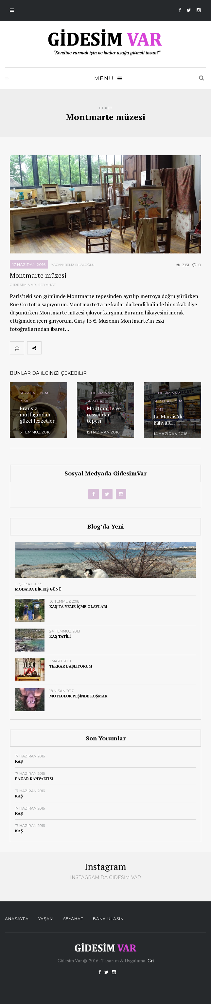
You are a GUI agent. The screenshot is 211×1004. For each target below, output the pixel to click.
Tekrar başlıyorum (70, 666)
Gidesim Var (23, 285)
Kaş (19, 761)
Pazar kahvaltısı (34, 778)
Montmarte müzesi (38, 275)
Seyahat (47, 285)
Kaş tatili (60, 636)
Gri (151, 960)
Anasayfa (17, 918)
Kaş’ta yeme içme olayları (78, 606)
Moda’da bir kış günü (38, 589)
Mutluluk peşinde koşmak (78, 695)
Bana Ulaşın (108, 918)
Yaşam (46, 918)
